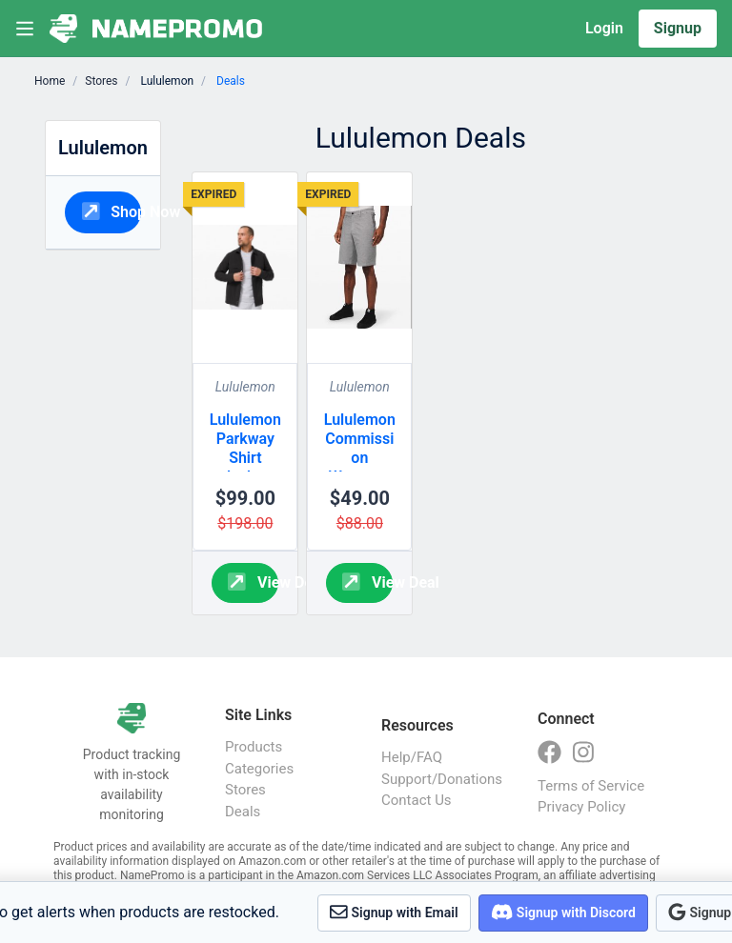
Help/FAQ (411, 757)
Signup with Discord (563, 912)
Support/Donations (440, 779)
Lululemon (245, 386)
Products (253, 746)
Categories (259, 768)
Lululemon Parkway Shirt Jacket (245, 448)
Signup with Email (394, 912)
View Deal (253, 582)
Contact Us (416, 800)
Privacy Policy (581, 806)
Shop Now (112, 211)
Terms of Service (591, 785)
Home (49, 81)
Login (604, 28)
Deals (242, 811)
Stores (101, 81)
